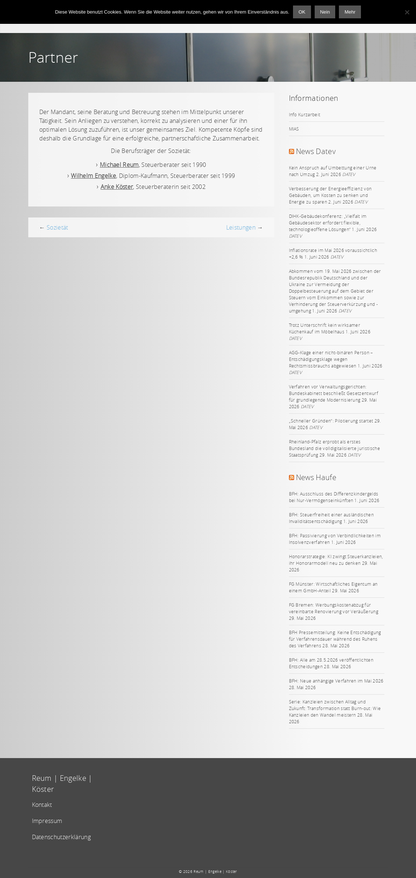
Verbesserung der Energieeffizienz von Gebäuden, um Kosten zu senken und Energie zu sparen (330, 195)
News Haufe (316, 477)
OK (302, 12)
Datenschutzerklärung (61, 837)
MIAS (294, 129)
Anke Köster (117, 187)
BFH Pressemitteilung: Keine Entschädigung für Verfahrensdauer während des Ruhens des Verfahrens (335, 638)
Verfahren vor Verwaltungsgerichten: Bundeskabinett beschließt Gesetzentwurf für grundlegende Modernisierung (333, 393)
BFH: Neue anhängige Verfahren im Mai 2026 (336, 681)
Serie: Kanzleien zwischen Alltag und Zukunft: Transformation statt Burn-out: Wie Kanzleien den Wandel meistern (335, 708)
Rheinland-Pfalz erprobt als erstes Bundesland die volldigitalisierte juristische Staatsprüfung (334, 448)
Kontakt (42, 805)
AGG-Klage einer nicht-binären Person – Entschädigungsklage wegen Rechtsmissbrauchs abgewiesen (331, 359)
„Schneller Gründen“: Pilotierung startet (331, 421)
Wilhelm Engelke (93, 176)
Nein (325, 12)
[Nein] (406, 12)
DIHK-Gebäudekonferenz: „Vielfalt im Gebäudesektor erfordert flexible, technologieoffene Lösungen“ (328, 222)
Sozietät (57, 227)
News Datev (316, 151)
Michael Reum (119, 165)
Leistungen (241, 227)
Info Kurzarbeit (305, 114)
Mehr (349, 12)
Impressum (47, 821)
